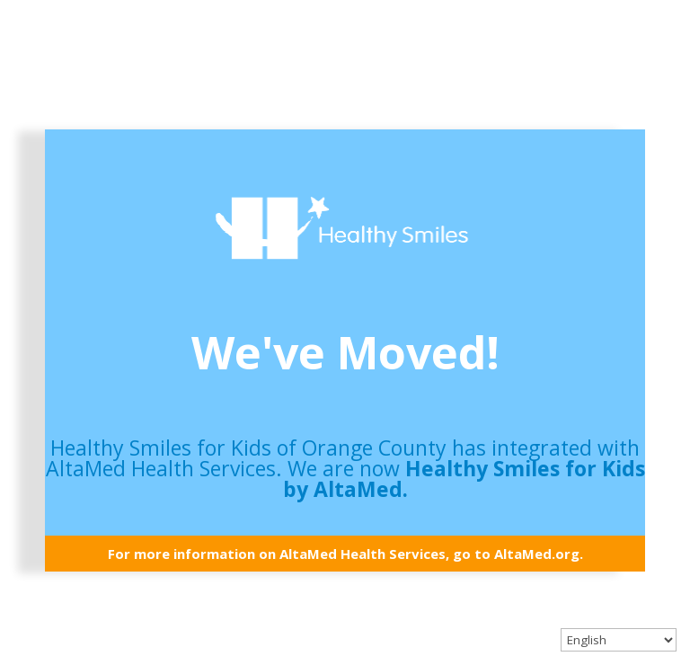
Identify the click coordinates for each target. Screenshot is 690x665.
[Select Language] (619, 640)
